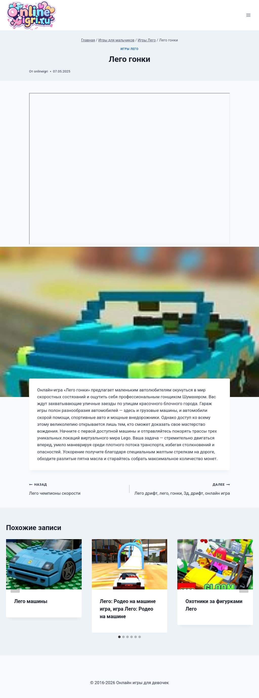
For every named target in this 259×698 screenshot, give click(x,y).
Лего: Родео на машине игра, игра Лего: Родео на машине (128, 608)
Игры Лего (130, 49)
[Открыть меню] (248, 15)
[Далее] (243, 586)
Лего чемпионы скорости (77, 488)
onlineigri (41, 71)
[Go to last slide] (15, 586)
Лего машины (30, 601)
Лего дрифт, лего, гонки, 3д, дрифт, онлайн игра (182, 488)
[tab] (119, 637)
